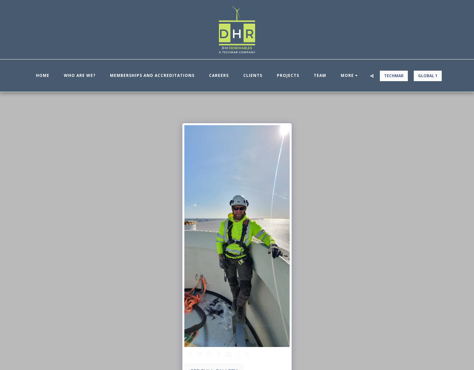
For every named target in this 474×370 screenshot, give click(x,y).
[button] (372, 76)
